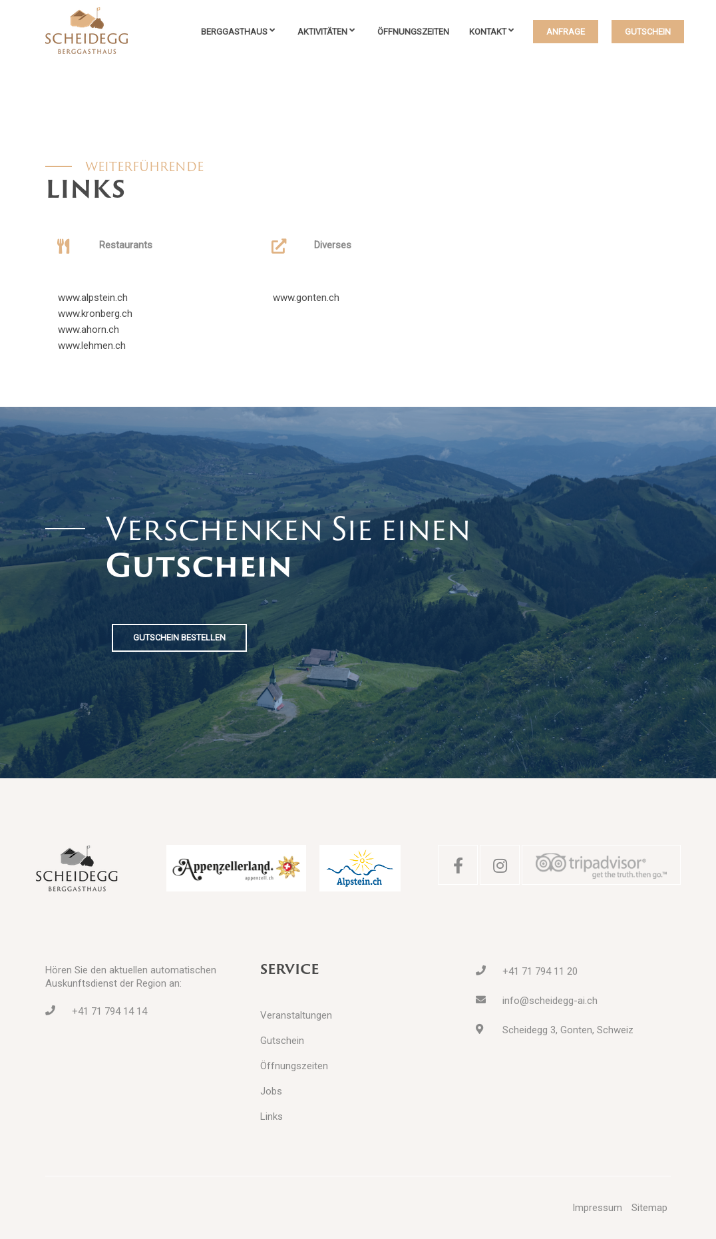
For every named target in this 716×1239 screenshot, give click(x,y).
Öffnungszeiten (413, 32)
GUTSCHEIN (648, 32)
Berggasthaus (234, 32)
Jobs (271, 1091)
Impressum (597, 1208)
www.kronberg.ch (95, 314)
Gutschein (282, 1041)
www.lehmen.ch (92, 346)
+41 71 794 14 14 (109, 1011)
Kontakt (487, 32)
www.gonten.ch (306, 298)
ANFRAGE (565, 32)
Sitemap (649, 1208)
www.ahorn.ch (88, 330)
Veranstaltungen (296, 1015)
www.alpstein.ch (93, 298)
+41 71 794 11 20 (540, 971)
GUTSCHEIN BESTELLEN (179, 637)
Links (271, 1116)
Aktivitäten (322, 32)
